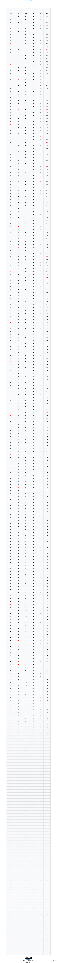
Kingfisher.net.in (28, 0)
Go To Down (28, 6)
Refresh (54, 960)
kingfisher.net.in (28, 957)
